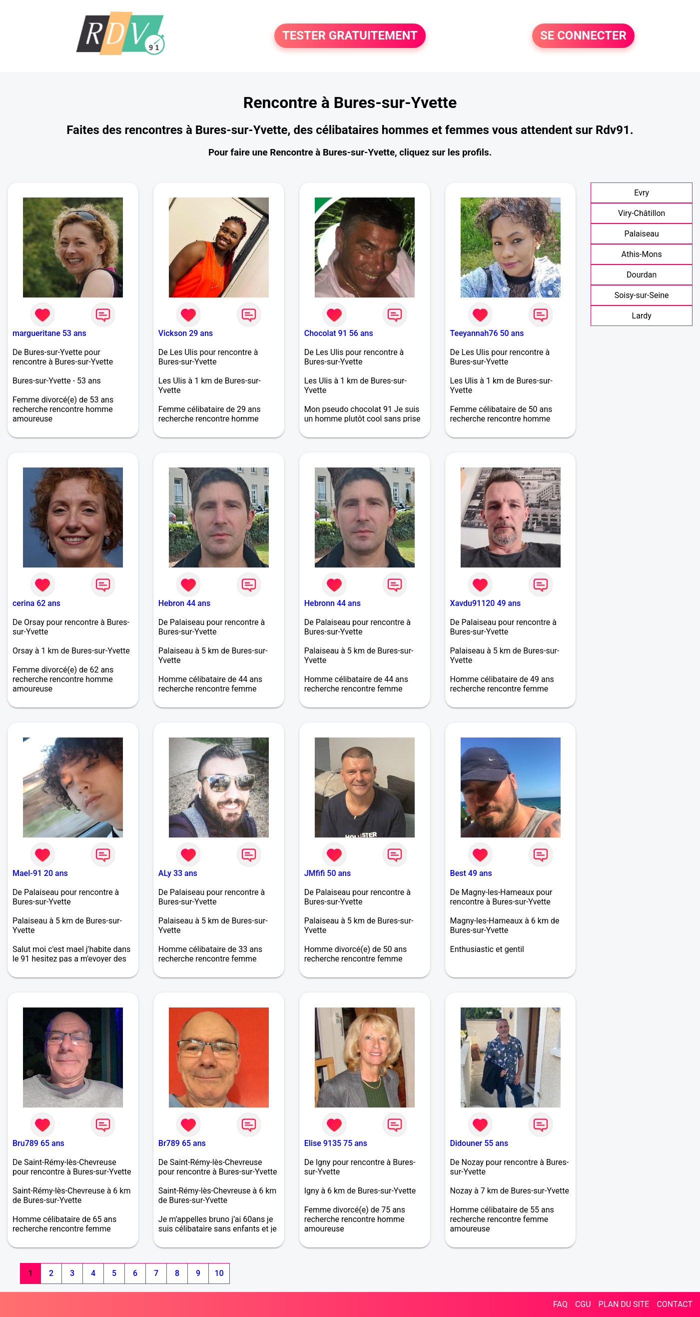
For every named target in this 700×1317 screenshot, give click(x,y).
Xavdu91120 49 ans (485, 603)
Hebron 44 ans (184, 603)
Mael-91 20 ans (40, 873)
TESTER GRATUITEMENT (350, 36)
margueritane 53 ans (49, 333)
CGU (583, 1304)
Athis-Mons (642, 254)
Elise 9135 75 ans (335, 1143)
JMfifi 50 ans (327, 873)
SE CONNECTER (583, 36)
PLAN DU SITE (624, 1304)
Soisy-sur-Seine (642, 295)
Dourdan (642, 275)
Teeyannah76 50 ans (487, 333)
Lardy (642, 315)
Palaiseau (641, 233)
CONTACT (675, 1304)
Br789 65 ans (182, 1143)
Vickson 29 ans (185, 333)
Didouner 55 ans (479, 1143)
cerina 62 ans (36, 603)
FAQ (560, 1304)
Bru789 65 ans (38, 1143)
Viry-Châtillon (641, 213)
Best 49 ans (471, 873)
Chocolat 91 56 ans (338, 333)
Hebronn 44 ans (332, 603)
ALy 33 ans (177, 873)
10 (218, 1273)
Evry (641, 193)
